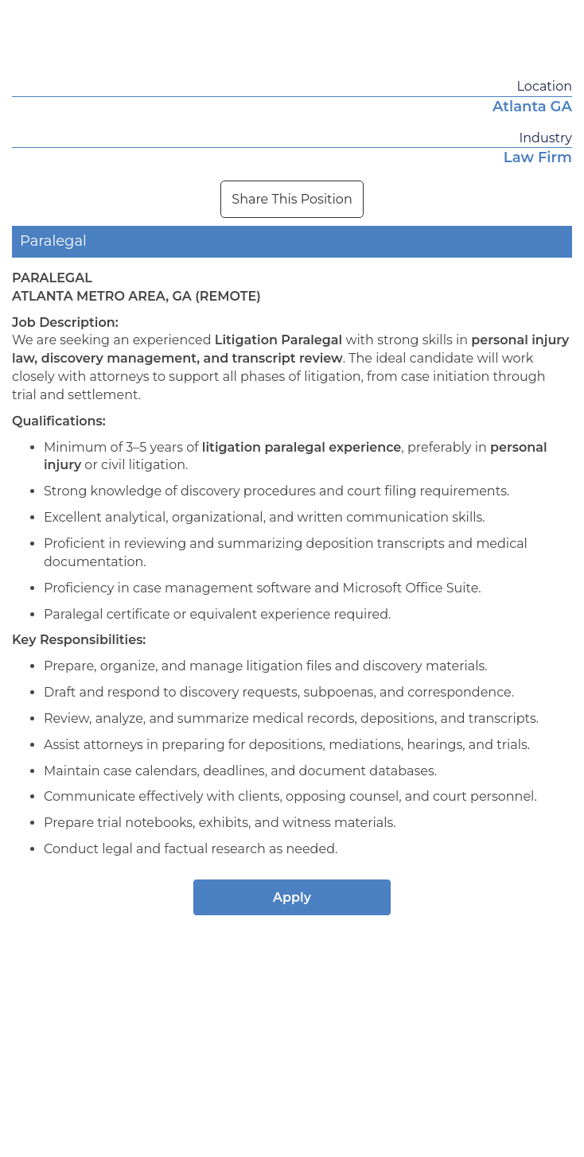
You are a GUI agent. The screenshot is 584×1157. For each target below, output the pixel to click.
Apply (292, 897)
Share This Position (292, 199)
